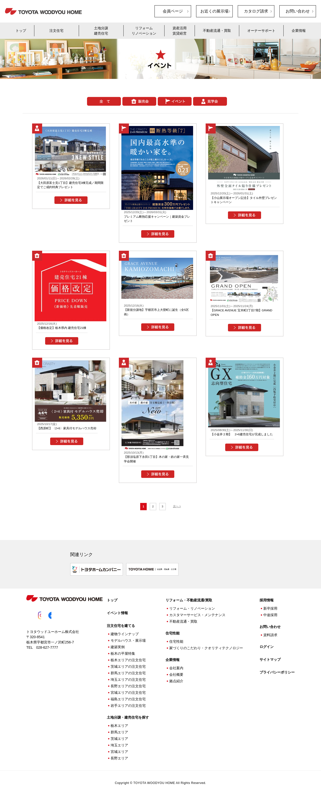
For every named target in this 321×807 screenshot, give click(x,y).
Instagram (42, 620)
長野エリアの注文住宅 (128, 691)
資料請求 (270, 640)
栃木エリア (119, 731)
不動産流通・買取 (217, 31)
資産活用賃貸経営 (180, 30)
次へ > (177, 513)
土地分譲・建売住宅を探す (128, 723)
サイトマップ (270, 665)
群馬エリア (119, 737)
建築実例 (118, 652)
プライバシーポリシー (277, 678)
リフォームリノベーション (144, 30)
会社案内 (176, 673)
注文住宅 (56, 31)
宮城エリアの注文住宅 (128, 698)
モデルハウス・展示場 (128, 645)
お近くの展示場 (214, 11)
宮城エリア (119, 757)
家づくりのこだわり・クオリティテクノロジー (206, 653)
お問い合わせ (298, 11)
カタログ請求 (256, 11)
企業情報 (299, 31)
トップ (21, 31)
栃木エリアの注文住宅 (128, 665)
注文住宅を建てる (121, 631)
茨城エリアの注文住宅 (128, 672)
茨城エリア (119, 744)
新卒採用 (270, 613)
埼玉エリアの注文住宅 (128, 685)
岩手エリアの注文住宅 (128, 711)
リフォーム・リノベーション (192, 613)
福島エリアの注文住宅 (128, 704)
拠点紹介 (176, 686)
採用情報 (267, 605)
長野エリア (119, 763)
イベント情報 (117, 618)
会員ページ (173, 11)
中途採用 (270, 620)
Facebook (57, 620)
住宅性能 (176, 646)
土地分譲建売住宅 (101, 30)
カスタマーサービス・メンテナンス (197, 620)
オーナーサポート (261, 31)
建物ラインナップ (125, 639)
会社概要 (176, 680)
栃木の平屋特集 (123, 658)
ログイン (267, 652)
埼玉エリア (119, 750)
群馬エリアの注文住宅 (128, 678)
